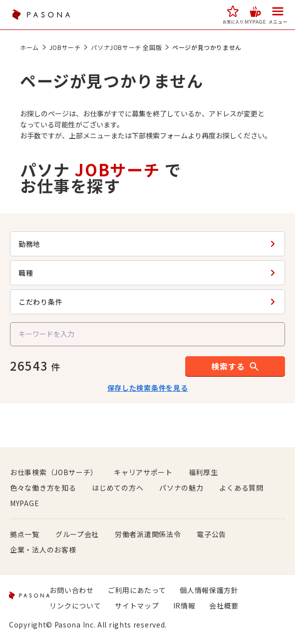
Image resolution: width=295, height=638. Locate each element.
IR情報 (184, 606)
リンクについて (75, 606)
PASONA (41, 14)
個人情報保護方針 (209, 590)
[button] (233, 14)
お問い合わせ (71, 590)
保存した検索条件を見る (147, 387)
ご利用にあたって (137, 590)
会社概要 (224, 606)
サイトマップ (137, 606)
